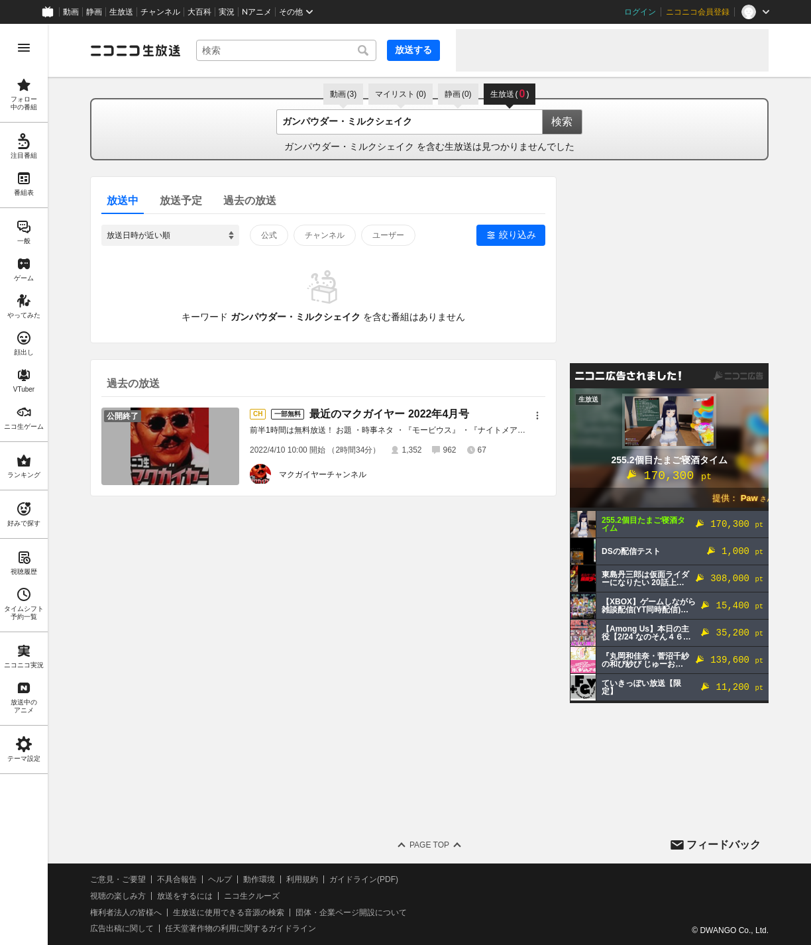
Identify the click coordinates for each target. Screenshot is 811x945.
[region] (24, 484)
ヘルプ (220, 879)
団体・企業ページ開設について (351, 913)
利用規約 (302, 879)
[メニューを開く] (24, 47)
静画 (94, 12)
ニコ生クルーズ (252, 896)
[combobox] (286, 50)
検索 (561, 121)
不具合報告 (177, 879)
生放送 (121, 12)
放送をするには (185, 896)
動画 (71, 12)
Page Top (429, 845)
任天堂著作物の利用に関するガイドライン (240, 928)
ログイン (640, 12)
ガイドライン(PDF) (363, 879)
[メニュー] (537, 415)
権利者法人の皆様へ (126, 912)
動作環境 (259, 879)
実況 (227, 12)
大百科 (199, 12)
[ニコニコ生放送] (135, 50)
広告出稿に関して (122, 928)
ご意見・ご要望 (118, 879)
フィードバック (723, 844)
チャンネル (160, 12)
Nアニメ (257, 12)
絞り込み (517, 234)
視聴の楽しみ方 (118, 896)
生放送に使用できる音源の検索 (228, 913)
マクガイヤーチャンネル (322, 474)
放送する (413, 49)
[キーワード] (286, 50)
